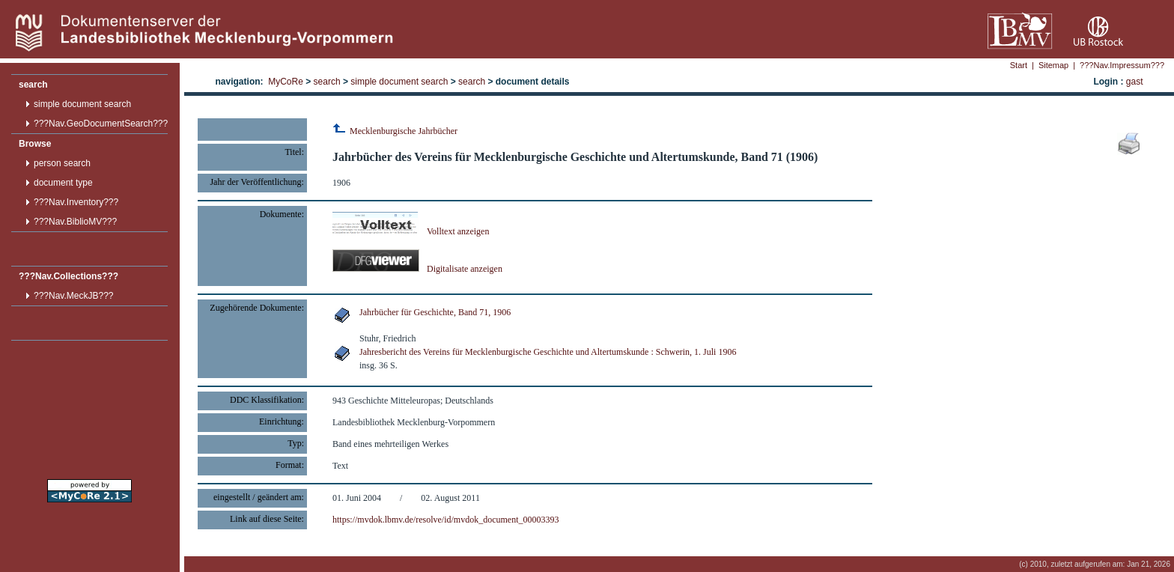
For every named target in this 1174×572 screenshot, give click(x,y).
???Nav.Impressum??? (1122, 65)
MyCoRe (285, 81)
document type (63, 182)
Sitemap (1053, 65)
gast (1134, 81)
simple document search (82, 104)
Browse (35, 144)
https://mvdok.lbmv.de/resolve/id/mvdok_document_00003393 (445, 519)
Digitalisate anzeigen (417, 269)
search (33, 84)
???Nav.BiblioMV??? (75, 221)
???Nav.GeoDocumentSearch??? (101, 123)
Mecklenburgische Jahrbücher (394, 131)
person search (62, 163)
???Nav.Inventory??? (76, 202)
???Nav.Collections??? (68, 276)
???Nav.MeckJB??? (74, 295)
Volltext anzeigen (410, 231)
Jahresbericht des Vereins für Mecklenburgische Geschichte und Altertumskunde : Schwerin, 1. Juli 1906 (547, 352)
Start (1018, 65)
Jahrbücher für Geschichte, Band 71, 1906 (435, 312)
